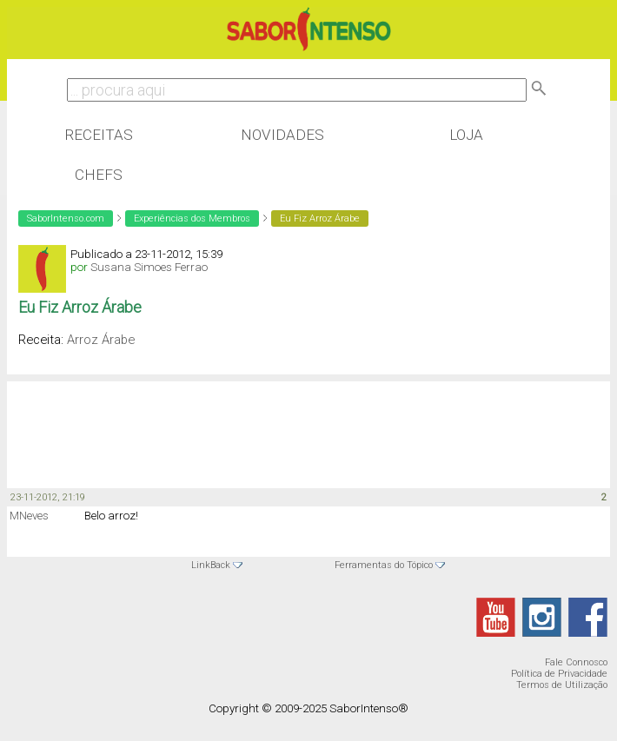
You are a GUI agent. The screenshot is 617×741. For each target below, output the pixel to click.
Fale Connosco (576, 662)
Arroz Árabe (101, 339)
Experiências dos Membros (192, 218)
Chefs (99, 174)
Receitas (98, 134)
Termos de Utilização (561, 685)
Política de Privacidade (559, 673)
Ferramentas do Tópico (384, 565)
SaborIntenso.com (65, 218)
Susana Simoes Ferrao (149, 267)
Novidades (282, 134)
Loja (466, 134)
